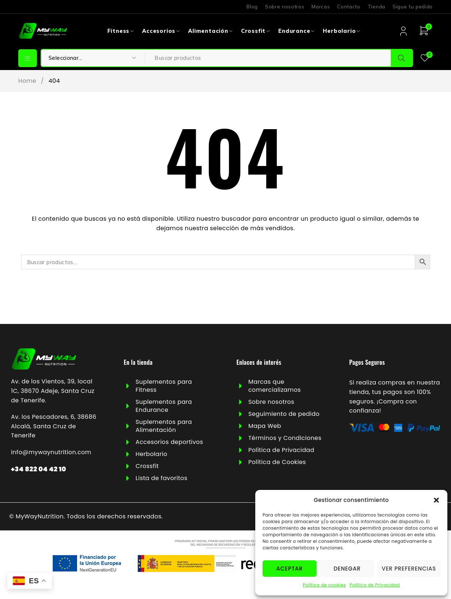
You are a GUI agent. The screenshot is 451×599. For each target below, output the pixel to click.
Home (27, 81)
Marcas (321, 6)
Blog (252, 6)
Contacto (348, 6)
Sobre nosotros (284, 6)
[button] (436, 500)
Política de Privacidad (374, 585)
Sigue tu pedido (413, 6)
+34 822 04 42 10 (38, 469)
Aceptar (289, 568)
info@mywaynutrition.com (51, 452)
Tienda (376, 6)
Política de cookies (324, 585)
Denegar (346, 568)
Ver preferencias (409, 568)
